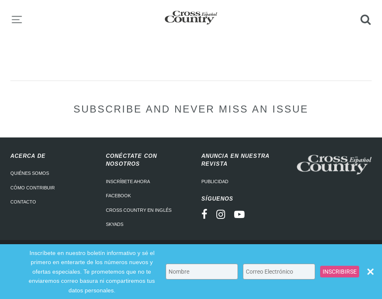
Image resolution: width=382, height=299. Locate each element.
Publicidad (214, 181)
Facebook (118, 195)
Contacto (23, 201)
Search (365, 19)
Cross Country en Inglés (138, 210)
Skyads (114, 224)
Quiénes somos (29, 173)
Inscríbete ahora (128, 181)
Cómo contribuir (32, 187)
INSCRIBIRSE (340, 271)
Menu (16, 19)
